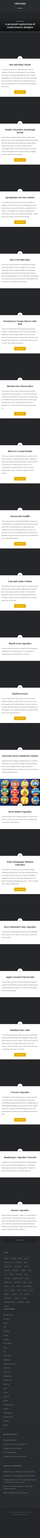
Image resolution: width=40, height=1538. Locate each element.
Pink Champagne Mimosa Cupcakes (24, 1476)
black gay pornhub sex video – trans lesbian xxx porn (20, 1480)
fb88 (4, 1493)
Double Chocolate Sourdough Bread (15, 1444)
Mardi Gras (6, 1372)
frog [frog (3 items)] (25, 1274)
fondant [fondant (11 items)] (19, 1274)
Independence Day (9, 1364)
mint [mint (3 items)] (5, 1290)
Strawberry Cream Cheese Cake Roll (15, 1456)
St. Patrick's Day (8, 1404)
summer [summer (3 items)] (17, 1298)
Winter (5, 1425)
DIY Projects (7, 1343)
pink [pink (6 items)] (25, 1290)
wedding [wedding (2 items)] (20, 1302)
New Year (6, 1384)
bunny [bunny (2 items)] (27, 1258)
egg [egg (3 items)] (30, 1270)
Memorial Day (7, 1376)
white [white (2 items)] (27, 1302)
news (5, 1388)
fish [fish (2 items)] (5, 1274)
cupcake (6, 1339)
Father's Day (7, 1355)
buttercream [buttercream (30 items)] (8, 1262)
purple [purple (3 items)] (6, 1294)
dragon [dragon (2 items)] (23, 1270)
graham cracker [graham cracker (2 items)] (18, 1278)
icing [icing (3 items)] (24, 1282)
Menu (21, 8)
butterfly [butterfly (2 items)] (18, 1262)
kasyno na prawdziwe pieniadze (13, 1486)
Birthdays (6, 1319)
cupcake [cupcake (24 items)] (7, 1270)
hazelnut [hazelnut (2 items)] (17, 1282)
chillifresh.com (8, 1472)
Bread (5, 1323)
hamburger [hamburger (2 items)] (8, 1282)
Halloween (6, 1360)
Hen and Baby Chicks (10, 1440)
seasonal (6, 1396)
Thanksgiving (7, 1413)
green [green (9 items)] (27, 1278)
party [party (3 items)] (19, 1290)
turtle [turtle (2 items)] (24, 1298)
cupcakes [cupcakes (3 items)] (15, 1270)
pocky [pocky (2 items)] (31, 1290)
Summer (6, 1409)
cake (4, 1327)
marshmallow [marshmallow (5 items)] (27, 1286)
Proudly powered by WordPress (17, 1512)
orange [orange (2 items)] (12, 1290)
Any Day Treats (8, 1315)
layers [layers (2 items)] (6, 1286)
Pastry (5, 1392)
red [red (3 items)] (20, 1294)
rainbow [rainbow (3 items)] (14, 1294)
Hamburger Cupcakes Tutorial (24, 1472)
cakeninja (20, 3)
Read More (20, 92)
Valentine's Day (8, 1417)
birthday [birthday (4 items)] (14, 1258)
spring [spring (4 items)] (26, 1294)
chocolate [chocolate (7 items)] (18, 1266)
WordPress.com (23, 1514)
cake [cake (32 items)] (25, 1262)
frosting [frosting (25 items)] (7, 1278)
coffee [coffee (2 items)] (26, 1266)
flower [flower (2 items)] (11, 1274)
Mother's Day (7, 1380)
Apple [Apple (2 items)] (6, 1258)
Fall (4, 1351)
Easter (5, 1347)
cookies (5, 1335)
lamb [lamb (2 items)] (30, 1282)
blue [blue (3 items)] (20, 1258)
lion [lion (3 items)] (12, 1286)
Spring (5, 1400)
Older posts (20, 1240)
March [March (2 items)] (18, 1286)
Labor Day (6, 1368)
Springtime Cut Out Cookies (12, 1448)
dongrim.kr (6, 1476)
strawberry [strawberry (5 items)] (8, 1298)
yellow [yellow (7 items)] (6, 1306)
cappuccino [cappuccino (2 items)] (8, 1266)
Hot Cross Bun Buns (9, 1452)
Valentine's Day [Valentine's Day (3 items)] (9, 1302)
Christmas (6, 1331)
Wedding (6, 1421)
